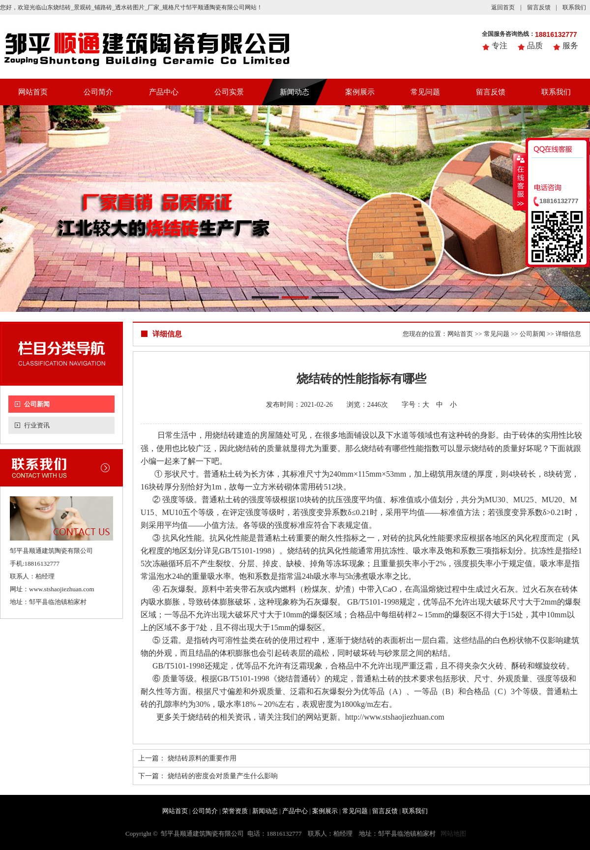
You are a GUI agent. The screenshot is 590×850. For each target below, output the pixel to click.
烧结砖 (372, 448)
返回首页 (503, 7)
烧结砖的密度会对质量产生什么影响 (223, 776)
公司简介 (98, 92)
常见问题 (425, 92)
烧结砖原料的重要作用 (202, 758)
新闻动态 (294, 92)
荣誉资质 (235, 811)
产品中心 (163, 92)
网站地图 (453, 833)
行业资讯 (37, 425)
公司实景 (229, 92)
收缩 (520, 181)
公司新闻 (37, 404)
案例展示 (360, 92)
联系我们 (574, 7)
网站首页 (33, 92)
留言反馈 (539, 7)
